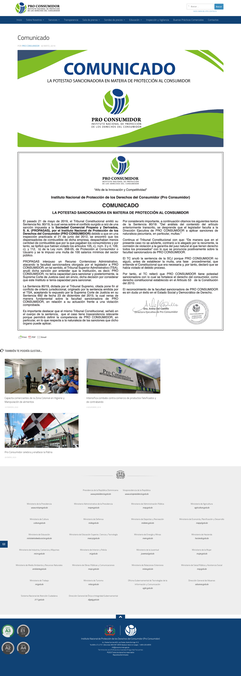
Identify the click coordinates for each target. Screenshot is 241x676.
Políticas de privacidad (118, 650)
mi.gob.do (93, 553)
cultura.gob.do (39, 523)
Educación (134, 19)
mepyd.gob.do (202, 523)
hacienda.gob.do (202, 538)
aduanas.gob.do (201, 584)
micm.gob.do (39, 553)
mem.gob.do (147, 538)
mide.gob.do (93, 523)
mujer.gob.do (201, 553)
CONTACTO (213, 11)
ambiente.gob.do (39, 569)
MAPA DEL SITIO (203, 11)
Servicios (52, 19)
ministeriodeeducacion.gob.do (39, 538)
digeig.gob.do (93, 599)
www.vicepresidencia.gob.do (136, 494)
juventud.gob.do (147, 553)
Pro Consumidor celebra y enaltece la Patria (29, 452)
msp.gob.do (202, 569)
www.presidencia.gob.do (100, 494)
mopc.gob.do (93, 569)
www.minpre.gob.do (39, 507)
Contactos (213, 19)
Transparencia (71, 19)
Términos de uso (104, 650)
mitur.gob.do (93, 584)
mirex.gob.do (147, 569)
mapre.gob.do (93, 507)
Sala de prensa (90, 19)
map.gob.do (147, 507)
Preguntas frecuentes (135, 650)
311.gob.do (39, 599)
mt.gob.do (39, 584)
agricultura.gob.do (201, 507)
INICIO (195, 11)
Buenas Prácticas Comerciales (188, 19)
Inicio (19, 19)
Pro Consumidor (31, 46)
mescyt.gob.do (93, 538)
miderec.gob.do (147, 523)
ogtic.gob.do (147, 588)
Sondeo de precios (113, 19)
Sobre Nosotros (34, 19)
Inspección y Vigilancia (157, 19)
